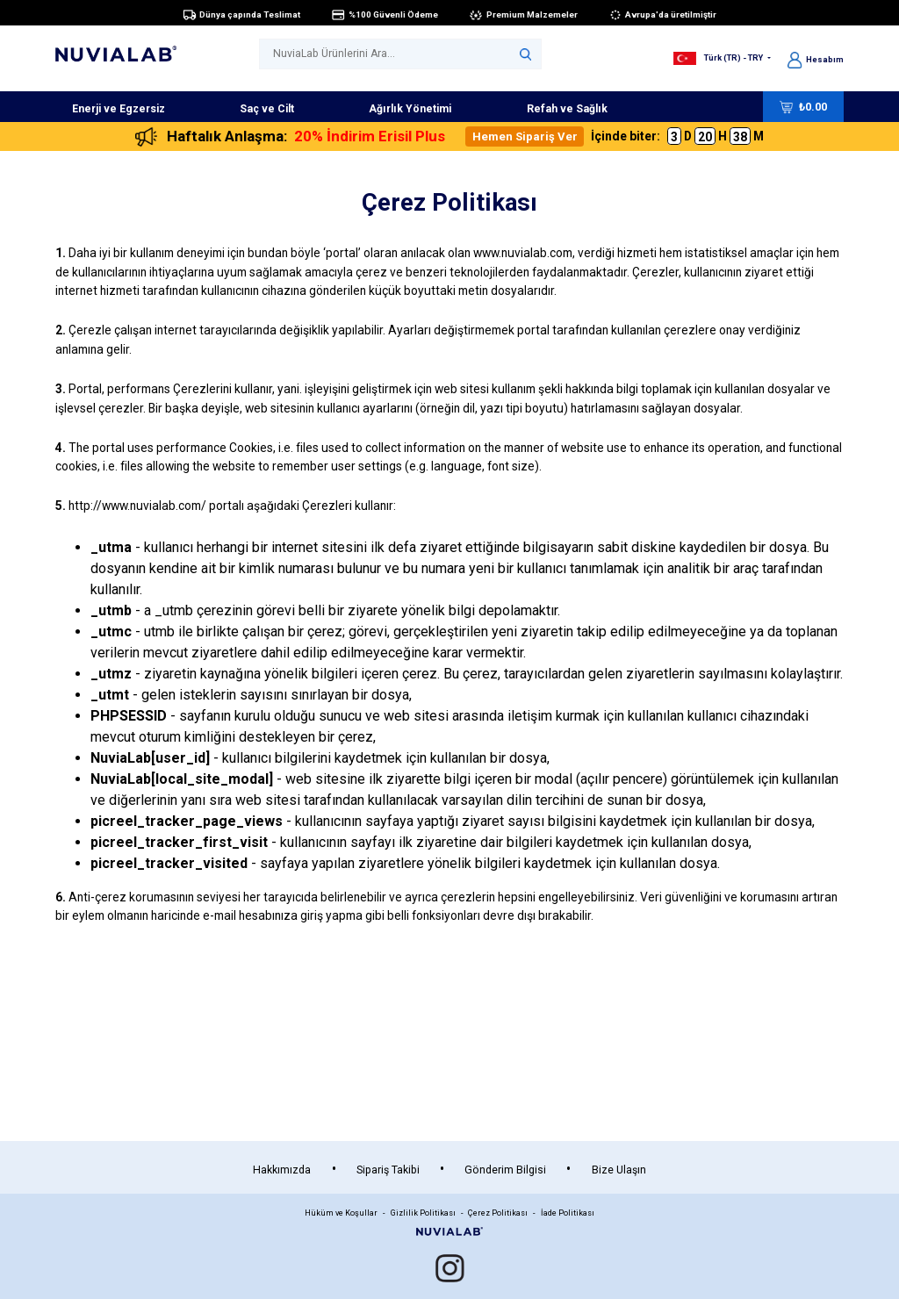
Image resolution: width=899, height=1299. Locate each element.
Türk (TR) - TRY (719, 57)
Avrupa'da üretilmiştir (662, 14)
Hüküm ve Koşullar (341, 1212)
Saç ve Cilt (267, 109)
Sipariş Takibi (388, 1170)
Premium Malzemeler (523, 14)
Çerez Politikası (498, 1212)
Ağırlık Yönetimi (410, 109)
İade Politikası (567, 1212)
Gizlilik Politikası (423, 1212)
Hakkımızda (282, 1170)
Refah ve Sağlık (567, 109)
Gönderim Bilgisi (505, 1170)
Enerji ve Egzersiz (118, 109)
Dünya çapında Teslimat (242, 14)
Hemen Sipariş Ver (525, 136)
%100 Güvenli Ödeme (384, 14)
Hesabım (816, 59)
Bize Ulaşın (619, 1170)
